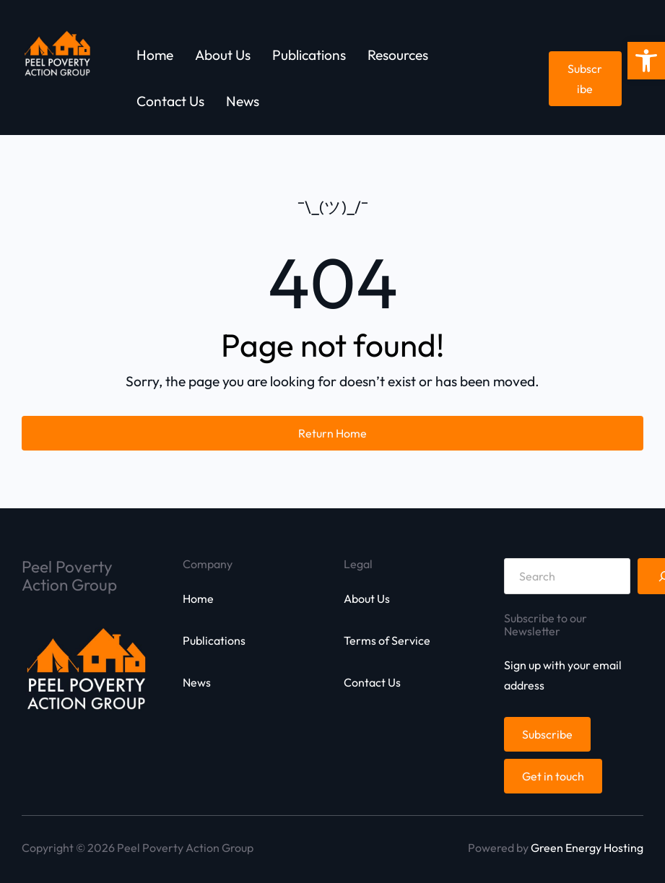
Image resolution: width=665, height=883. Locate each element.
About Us (367, 598)
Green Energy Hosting (587, 847)
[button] (646, 60)
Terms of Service (387, 640)
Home (198, 598)
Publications (214, 640)
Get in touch (553, 776)
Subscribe (585, 78)
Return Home (332, 433)
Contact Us (372, 682)
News (197, 682)
